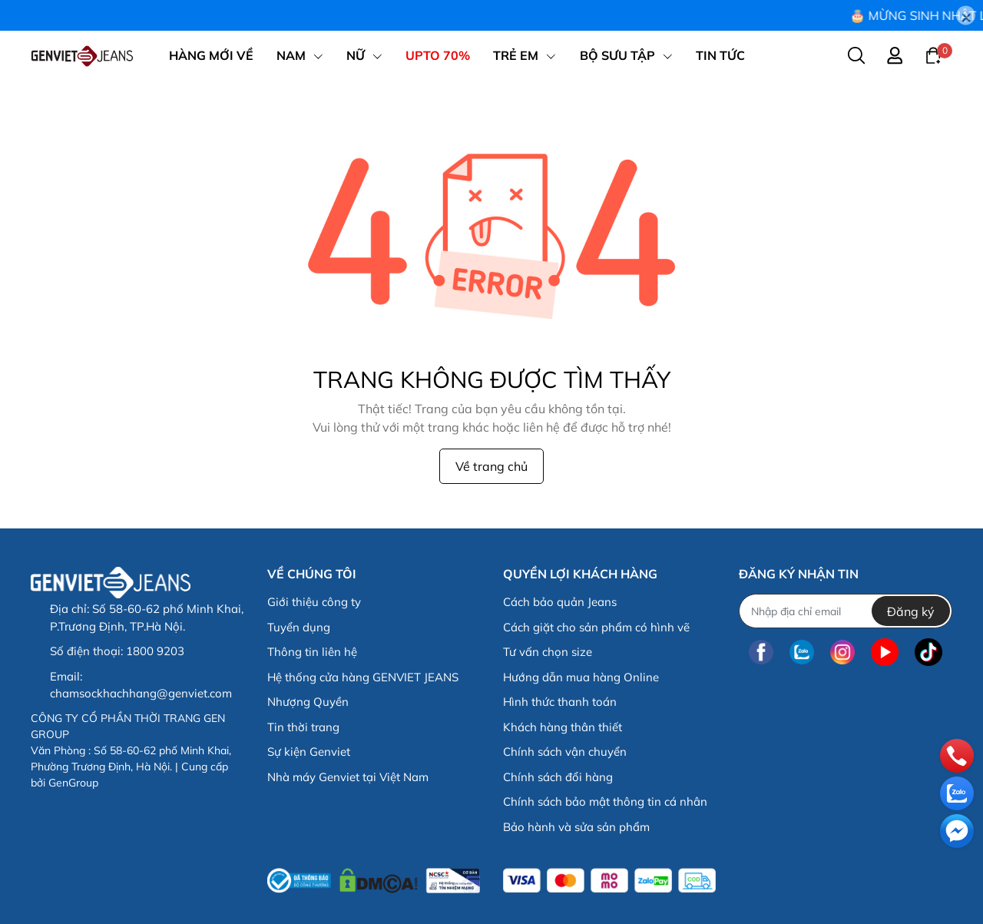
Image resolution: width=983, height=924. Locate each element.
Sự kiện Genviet (308, 751)
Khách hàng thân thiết (562, 727)
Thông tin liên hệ (312, 651)
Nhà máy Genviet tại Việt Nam (348, 777)
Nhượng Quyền (308, 701)
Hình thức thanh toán (560, 701)
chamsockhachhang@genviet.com (141, 693)
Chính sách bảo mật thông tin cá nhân (605, 801)
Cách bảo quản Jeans (560, 601)
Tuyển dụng (298, 627)
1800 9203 (155, 651)
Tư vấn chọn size (547, 651)
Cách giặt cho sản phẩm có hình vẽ (596, 627)
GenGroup (73, 783)
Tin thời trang (303, 727)
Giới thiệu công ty (314, 601)
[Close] (965, 15)
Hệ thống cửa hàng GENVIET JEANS (362, 677)
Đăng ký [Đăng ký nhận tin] (911, 611)
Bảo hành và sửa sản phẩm (576, 827)
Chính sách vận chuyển (565, 751)
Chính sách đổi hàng (558, 777)
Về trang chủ (491, 466)
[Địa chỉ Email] (845, 611)
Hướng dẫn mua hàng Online (581, 677)
